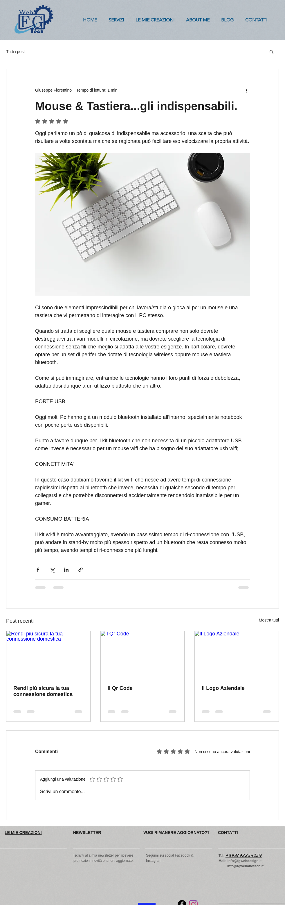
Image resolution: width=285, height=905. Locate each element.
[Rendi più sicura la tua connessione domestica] (48, 654)
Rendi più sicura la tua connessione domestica (43, 691)
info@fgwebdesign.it (245, 861)
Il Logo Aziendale (223, 688)
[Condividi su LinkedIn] (66, 570)
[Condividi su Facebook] (38, 570)
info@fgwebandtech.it (245, 866)
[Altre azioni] (246, 90)
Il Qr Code (120, 688)
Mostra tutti (269, 620)
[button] (271, 51)
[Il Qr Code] (143, 654)
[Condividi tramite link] (80, 570)
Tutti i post (15, 51)
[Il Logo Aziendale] (237, 654)
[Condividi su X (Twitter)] (52, 570)
